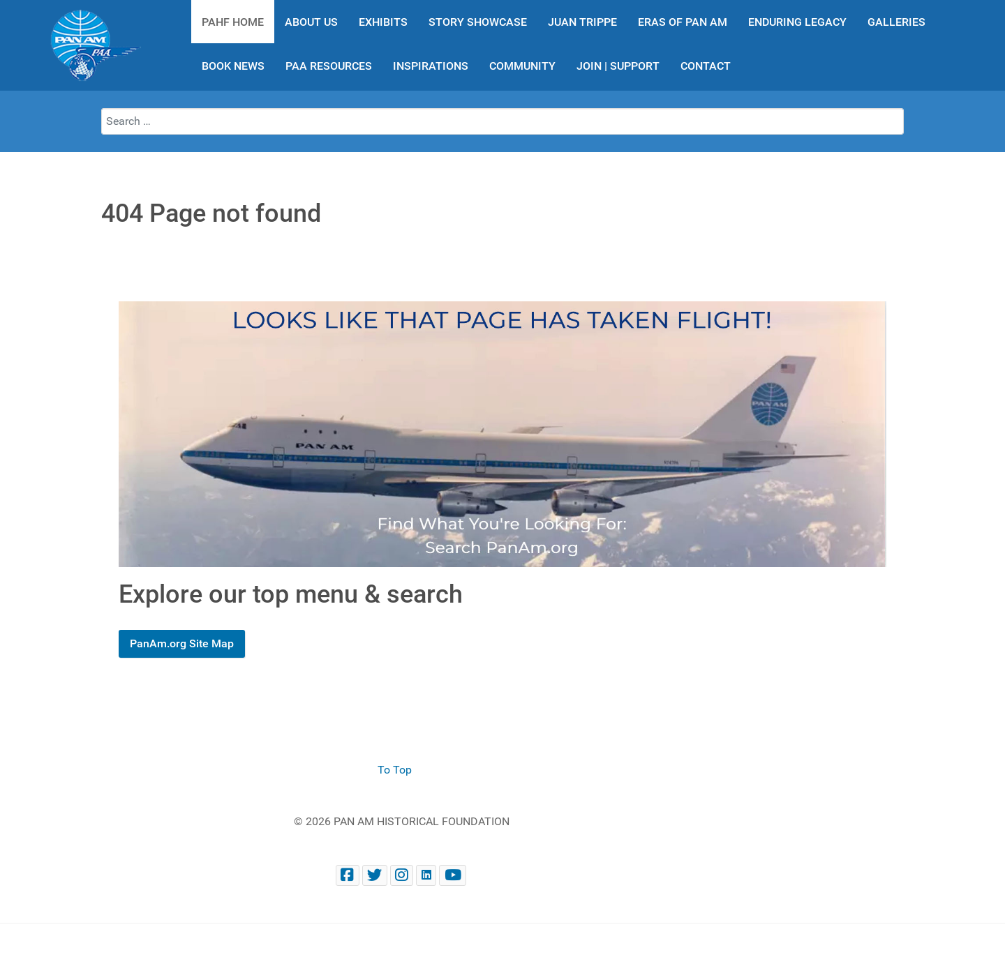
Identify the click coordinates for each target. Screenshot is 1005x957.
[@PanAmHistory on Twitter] (374, 875)
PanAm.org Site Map (182, 643)
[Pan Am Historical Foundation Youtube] (452, 875)
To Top (395, 769)
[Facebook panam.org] (347, 875)
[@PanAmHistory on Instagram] (402, 875)
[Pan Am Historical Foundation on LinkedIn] (426, 875)
